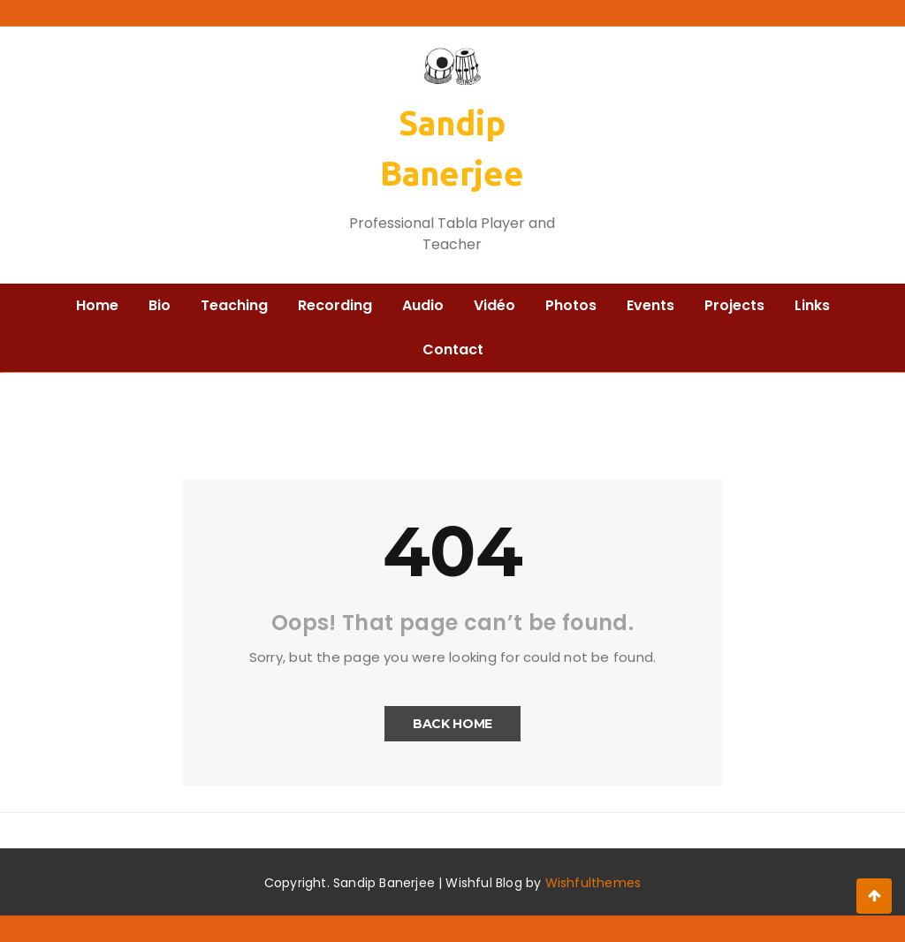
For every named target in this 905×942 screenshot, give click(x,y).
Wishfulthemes (593, 883)
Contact (452, 349)
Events (650, 305)
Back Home (452, 724)
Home (97, 305)
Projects (734, 305)
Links (812, 305)
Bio (159, 305)
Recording (335, 305)
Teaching (234, 305)
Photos (571, 305)
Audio (423, 305)
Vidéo (494, 305)
